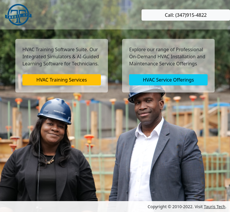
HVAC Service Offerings (168, 80)
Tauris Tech (214, 206)
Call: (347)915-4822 (186, 15)
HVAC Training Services (61, 80)
